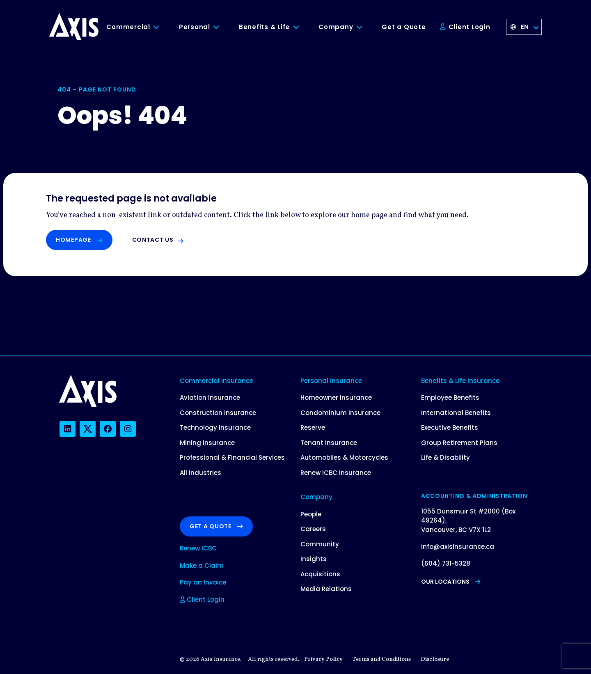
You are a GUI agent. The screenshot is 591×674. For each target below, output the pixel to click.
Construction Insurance (218, 412)
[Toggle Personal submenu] (222, 27)
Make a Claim (202, 565)
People (310, 514)
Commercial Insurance (216, 380)
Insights (313, 559)
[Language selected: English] (524, 27)
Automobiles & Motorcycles (344, 457)
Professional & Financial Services (232, 457)
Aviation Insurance (210, 397)
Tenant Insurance (328, 442)
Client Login (465, 27)
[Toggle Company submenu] (365, 27)
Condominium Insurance (340, 412)
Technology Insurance (215, 427)
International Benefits (456, 412)
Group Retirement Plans (459, 442)
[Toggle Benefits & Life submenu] (302, 27)
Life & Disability (445, 457)
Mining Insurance (207, 442)
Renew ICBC (198, 548)
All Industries (200, 472)
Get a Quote (404, 27)
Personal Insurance (331, 380)
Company (335, 27)
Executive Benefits (449, 427)
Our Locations (450, 582)
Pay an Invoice (203, 582)
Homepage (79, 240)
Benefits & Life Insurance (460, 380)
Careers (313, 529)
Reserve (312, 427)
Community (319, 544)
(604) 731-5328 (445, 563)
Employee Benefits (450, 397)
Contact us (153, 240)
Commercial (128, 27)
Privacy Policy (323, 659)
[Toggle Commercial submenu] (162, 27)
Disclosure (435, 659)
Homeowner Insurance (336, 397)
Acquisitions (320, 574)
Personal (194, 27)
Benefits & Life (264, 27)
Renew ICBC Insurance (335, 472)
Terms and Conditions (382, 659)
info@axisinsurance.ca (457, 546)
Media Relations (326, 589)
